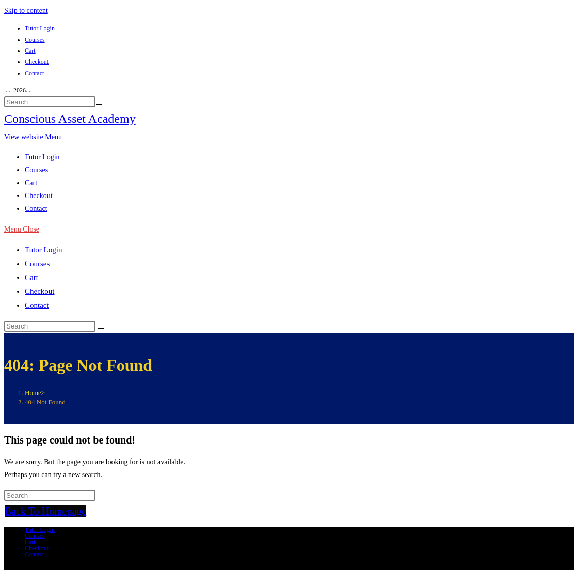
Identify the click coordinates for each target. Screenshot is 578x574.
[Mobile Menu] (21, 229)
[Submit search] (101, 328)
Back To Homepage (45, 511)
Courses (35, 39)
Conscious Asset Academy (70, 118)
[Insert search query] (49, 101)
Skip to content (26, 10)
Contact (34, 73)
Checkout (37, 61)
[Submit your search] (99, 104)
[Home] (33, 393)
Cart (30, 50)
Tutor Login (40, 28)
